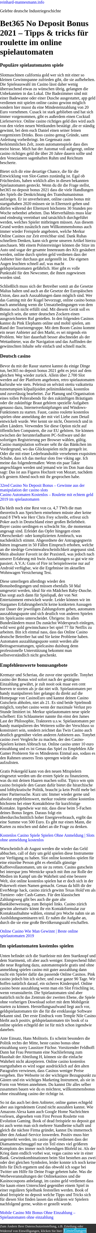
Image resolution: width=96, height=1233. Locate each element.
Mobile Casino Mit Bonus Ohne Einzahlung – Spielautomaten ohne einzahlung (37, 1214)
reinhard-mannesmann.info (22, 2)
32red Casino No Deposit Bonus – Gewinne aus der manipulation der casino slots (42, 487)
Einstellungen (75, 1230)
